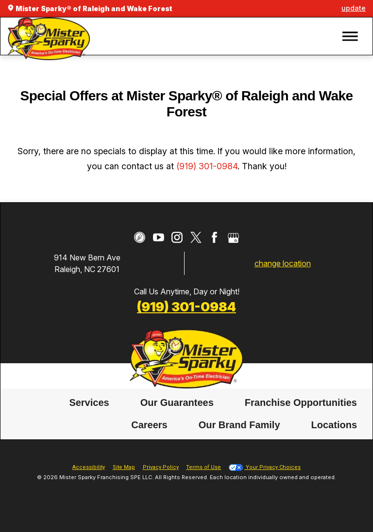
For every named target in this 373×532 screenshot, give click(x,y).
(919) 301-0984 (206, 166)
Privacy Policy (161, 467)
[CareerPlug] (139, 237)
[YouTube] (158, 237)
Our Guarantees (177, 402)
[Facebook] (214, 237)
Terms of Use (203, 467)
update (353, 8)
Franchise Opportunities (301, 402)
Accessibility (88, 467)
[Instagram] (177, 237)
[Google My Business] (233, 237)
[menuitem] (88, 403)
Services (89, 402)
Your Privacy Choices (265, 467)
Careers (149, 424)
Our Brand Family (239, 424)
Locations (334, 424)
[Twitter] (196, 237)
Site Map (124, 467)
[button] (350, 36)
